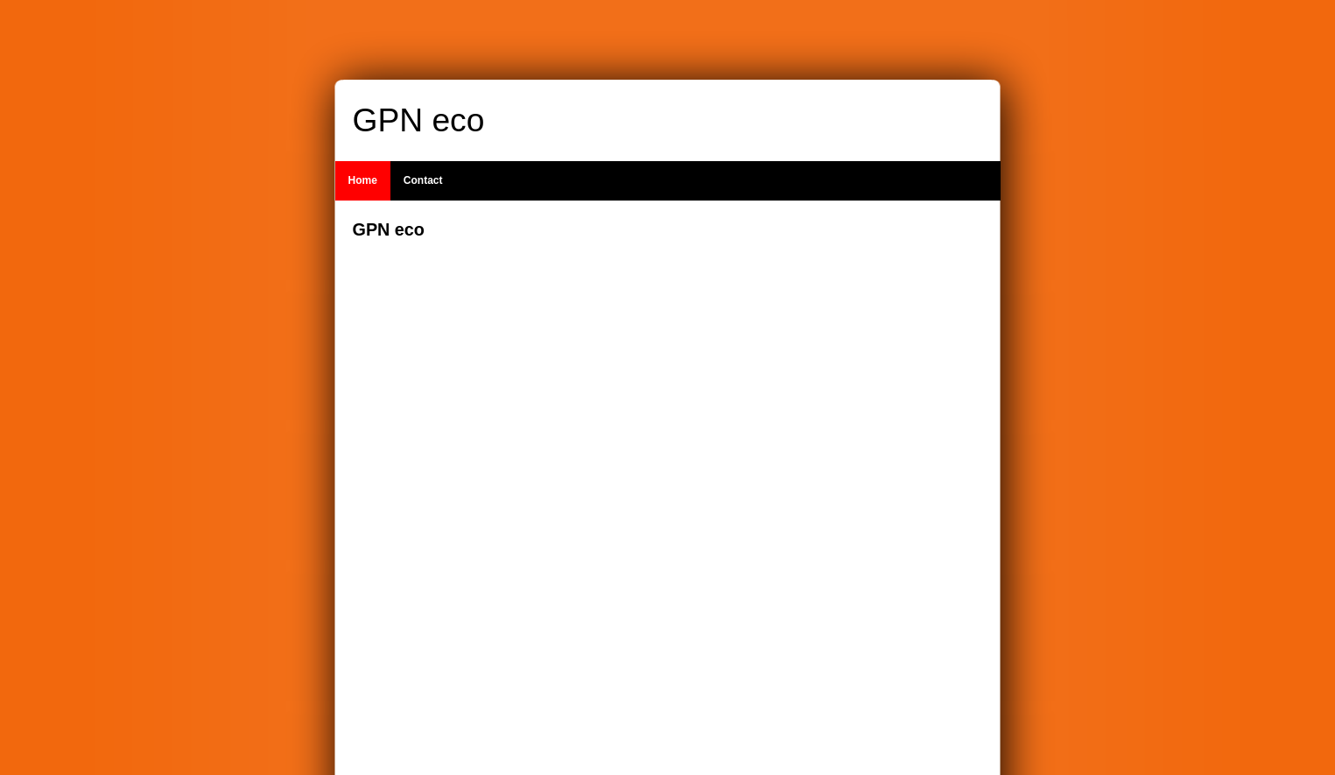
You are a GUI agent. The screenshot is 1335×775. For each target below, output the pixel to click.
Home (362, 180)
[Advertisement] (878, 480)
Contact (423, 180)
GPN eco (419, 120)
